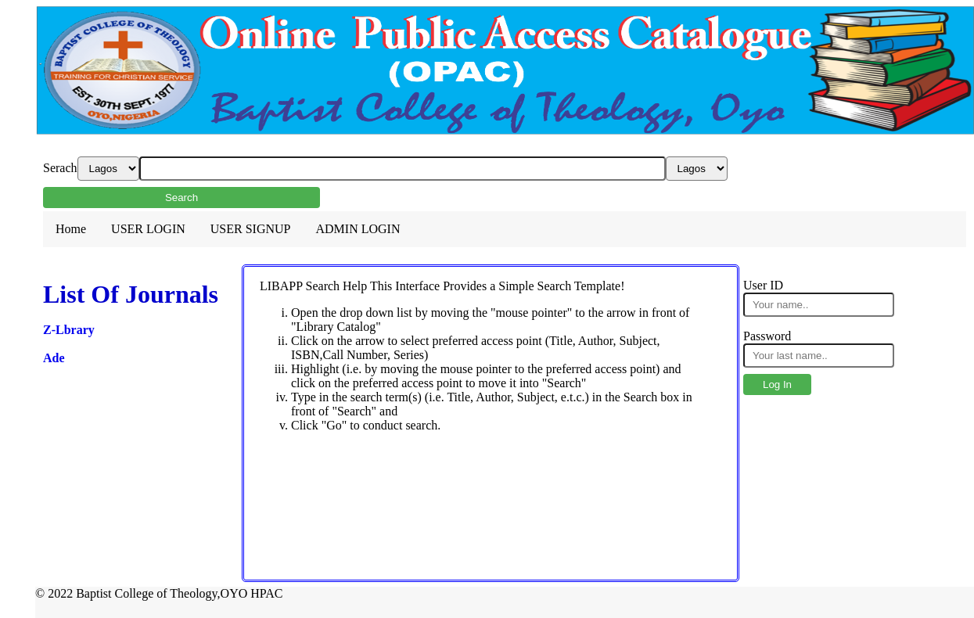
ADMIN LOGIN (357, 228)
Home (71, 228)
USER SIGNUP (250, 228)
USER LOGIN (148, 228)
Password (767, 336)
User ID (763, 285)
